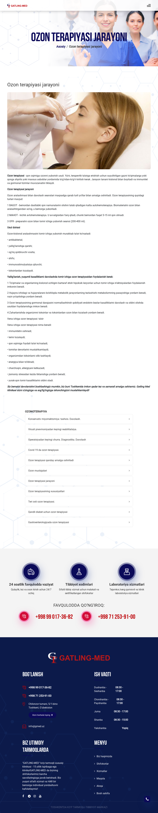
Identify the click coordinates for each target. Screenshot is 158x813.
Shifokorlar (101, 763)
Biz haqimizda (103, 756)
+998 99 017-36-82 (54, 617)
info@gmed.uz (36, 726)
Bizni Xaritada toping (42, 715)
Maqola (99, 778)
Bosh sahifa (102, 793)
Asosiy (60, 46)
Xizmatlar (100, 771)
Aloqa (98, 785)
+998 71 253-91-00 (116, 617)
